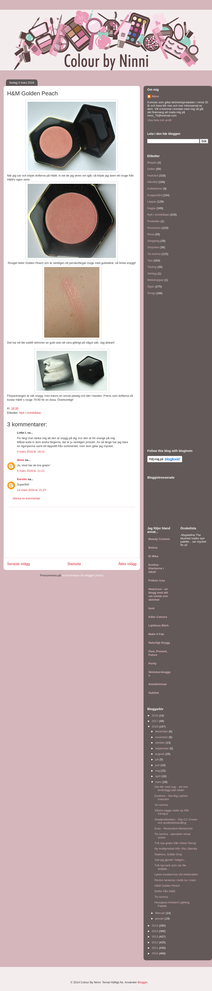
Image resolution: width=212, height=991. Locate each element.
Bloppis (152, 162)
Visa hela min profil (159, 120)
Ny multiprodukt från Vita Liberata (175, 848)
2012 (155, 942)
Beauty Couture (159, 539)
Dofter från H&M (164, 891)
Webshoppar (155, 280)
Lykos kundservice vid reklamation (176, 874)
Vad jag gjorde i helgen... (170, 859)
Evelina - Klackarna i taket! (156, 568)
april (158, 776)
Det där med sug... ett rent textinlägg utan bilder (171, 788)
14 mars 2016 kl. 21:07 (31, 490)
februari (160, 913)
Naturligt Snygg (159, 642)
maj (158, 770)
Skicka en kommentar (26, 498)
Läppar (151, 201)
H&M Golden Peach (167, 885)
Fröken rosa (156, 580)
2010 (155, 953)
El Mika (153, 556)
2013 (155, 936)
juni (158, 765)
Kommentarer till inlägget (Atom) (82, 575)
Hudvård (152, 175)
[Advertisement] (72, 532)
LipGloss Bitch (158, 625)
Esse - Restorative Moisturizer (173, 828)
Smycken (153, 247)
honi (151, 608)
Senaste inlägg (18, 564)
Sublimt (153, 692)
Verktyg (152, 273)
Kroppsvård (154, 195)
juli (157, 759)
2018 (155, 715)
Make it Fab (156, 634)
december (162, 731)
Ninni (20, 460)
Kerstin (22, 479)
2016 (155, 726)
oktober (160, 742)
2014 (155, 931)
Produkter (153, 221)
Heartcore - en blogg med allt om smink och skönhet (158, 594)
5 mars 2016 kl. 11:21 (31, 470)
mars (159, 782)
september (162, 748)
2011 (155, 948)
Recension (154, 227)
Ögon (150, 286)
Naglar (151, 208)
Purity (152, 663)
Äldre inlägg (127, 564)
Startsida (74, 564)
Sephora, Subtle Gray (168, 854)
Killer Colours (157, 617)
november (162, 737)
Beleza (152, 547)
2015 (155, 925)
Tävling (152, 267)
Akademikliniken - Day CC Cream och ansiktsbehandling (175, 821)
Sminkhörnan (157, 684)
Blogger (142, 982)
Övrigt (151, 293)
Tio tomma (154, 254)
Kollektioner (154, 188)
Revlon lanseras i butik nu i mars (175, 880)
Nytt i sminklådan (30, 412)
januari (160, 918)
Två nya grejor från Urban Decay (175, 843)
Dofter (151, 169)
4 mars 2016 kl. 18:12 (31, 451)
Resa (150, 234)
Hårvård (152, 182)
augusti (160, 754)
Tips (150, 260)
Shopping (153, 241)
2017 (155, 721)
